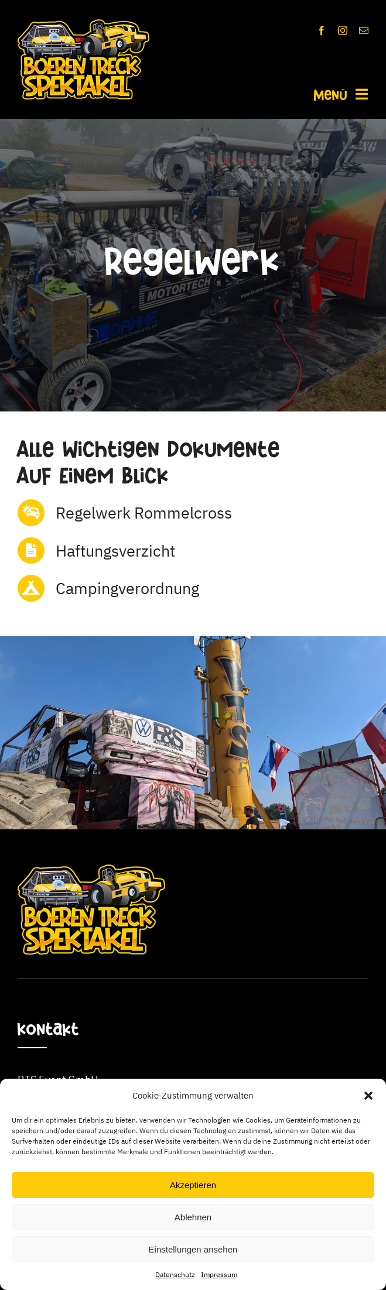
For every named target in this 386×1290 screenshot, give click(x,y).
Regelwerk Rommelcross (144, 512)
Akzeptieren (193, 1185)
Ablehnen (193, 1217)
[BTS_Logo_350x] (83, 24)
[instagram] (342, 30)
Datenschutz (175, 1274)
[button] (368, 1096)
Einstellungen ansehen (193, 1249)
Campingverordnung (127, 588)
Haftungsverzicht (115, 550)
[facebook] (321, 30)
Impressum (219, 1274)
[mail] (363, 30)
